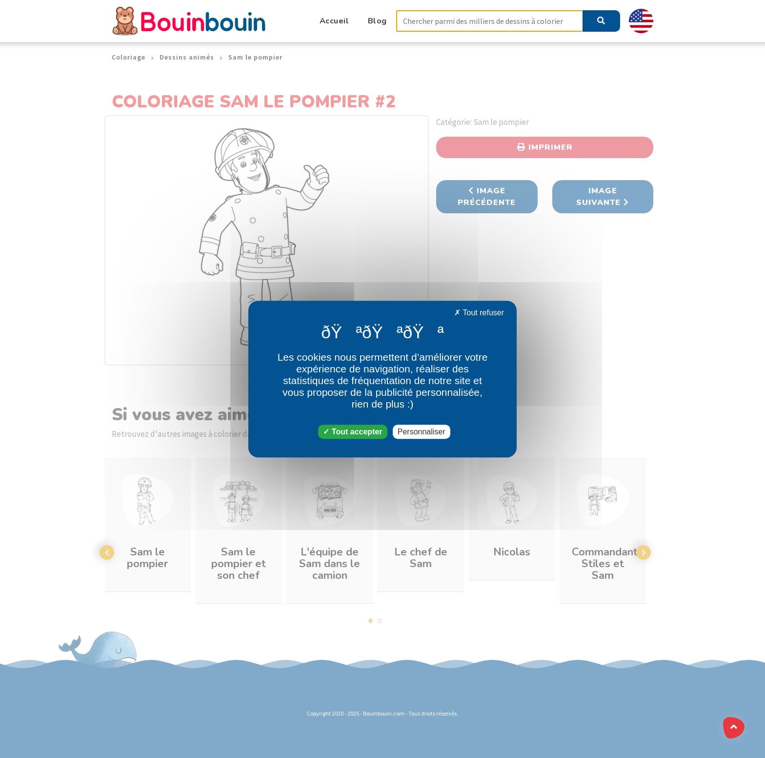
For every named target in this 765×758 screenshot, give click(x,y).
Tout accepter (352, 432)
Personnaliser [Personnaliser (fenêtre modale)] (421, 432)
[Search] (489, 21)
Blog (377, 20)
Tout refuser (479, 312)
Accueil (334, 20)
